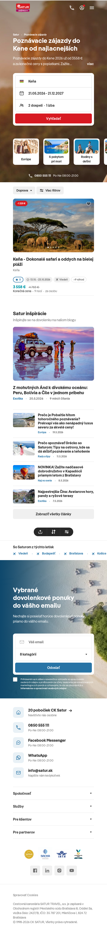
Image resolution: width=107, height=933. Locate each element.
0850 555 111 (38, 725)
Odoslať (53, 667)
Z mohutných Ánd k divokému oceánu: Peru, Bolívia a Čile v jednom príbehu (50, 390)
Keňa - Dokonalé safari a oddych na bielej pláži (53, 261)
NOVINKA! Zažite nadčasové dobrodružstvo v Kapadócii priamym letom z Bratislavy (60, 471)
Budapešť (46, 553)
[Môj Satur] (81, 7)
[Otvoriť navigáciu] (92, 7)
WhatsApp (37, 755)
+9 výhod (78, 279)
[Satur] (23, 7)
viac (90, 64)
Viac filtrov (50, 190)
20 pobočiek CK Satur (50, 710)
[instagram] (59, 870)
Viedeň (20, 553)
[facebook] (35, 870)
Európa (26, 159)
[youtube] (71, 870)
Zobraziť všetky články (53, 514)
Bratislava (73, 553)
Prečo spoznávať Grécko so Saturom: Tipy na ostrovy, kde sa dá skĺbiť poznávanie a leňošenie (64, 447)
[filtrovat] (66, 532)
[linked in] (47, 870)
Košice (99, 553)
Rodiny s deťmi (86, 159)
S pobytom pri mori (56, 159)
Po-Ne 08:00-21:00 (53, 175)
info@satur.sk (40, 770)
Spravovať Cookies (25, 895)
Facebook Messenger (47, 740)
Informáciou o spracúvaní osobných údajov (43, 688)
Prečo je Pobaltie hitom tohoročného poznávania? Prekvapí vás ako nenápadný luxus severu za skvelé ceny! (65, 421)
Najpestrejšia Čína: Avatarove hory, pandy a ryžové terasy (66, 493)
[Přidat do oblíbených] (88, 204)
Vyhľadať (53, 118)
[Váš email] (53, 642)
